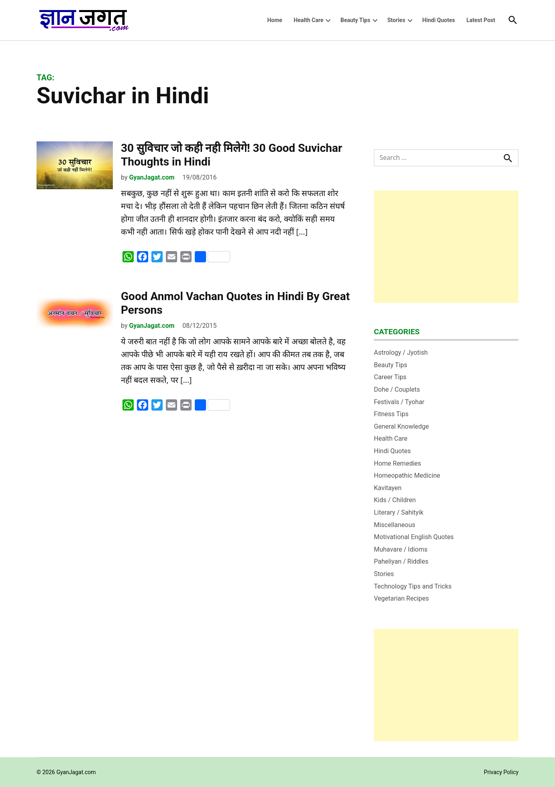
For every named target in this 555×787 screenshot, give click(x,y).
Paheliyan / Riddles (401, 561)
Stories (396, 20)
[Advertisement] (446, 246)
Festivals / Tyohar (399, 402)
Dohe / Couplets (397, 389)
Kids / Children (395, 500)
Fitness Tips (391, 414)
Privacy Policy (501, 772)
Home (274, 20)
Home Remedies (397, 463)
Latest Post (480, 20)
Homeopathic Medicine (407, 475)
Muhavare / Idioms (401, 549)
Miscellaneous (394, 525)
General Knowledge (401, 426)
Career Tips (390, 377)
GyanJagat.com (151, 177)
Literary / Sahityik (398, 512)
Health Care (308, 20)
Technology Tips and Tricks (413, 586)
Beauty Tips (355, 20)
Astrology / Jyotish (401, 352)
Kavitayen (388, 488)
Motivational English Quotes (414, 537)
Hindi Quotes (438, 20)
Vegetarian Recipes (401, 598)
